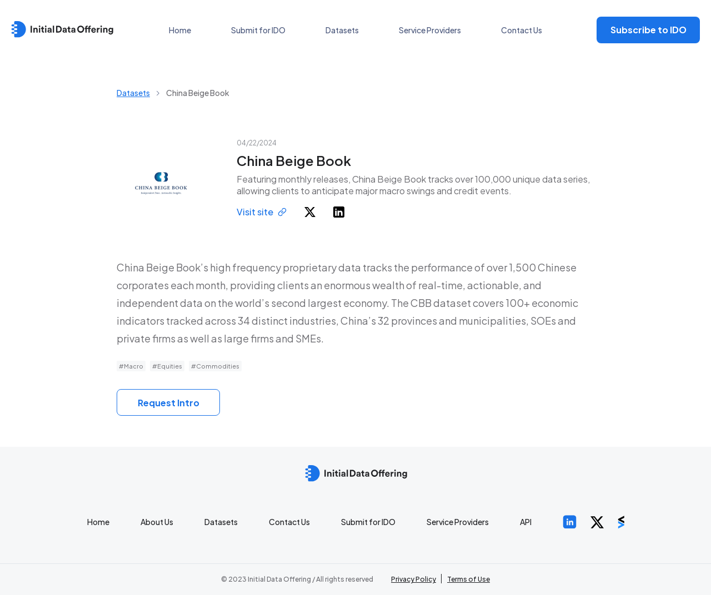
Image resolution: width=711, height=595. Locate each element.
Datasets (342, 30)
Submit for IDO (258, 30)
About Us (157, 522)
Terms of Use (468, 579)
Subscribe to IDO (648, 30)
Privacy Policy (413, 579)
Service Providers (430, 30)
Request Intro (168, 403)
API (526, 522)
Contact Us (521, 30)
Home (180, 30)
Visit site (262, 212)
